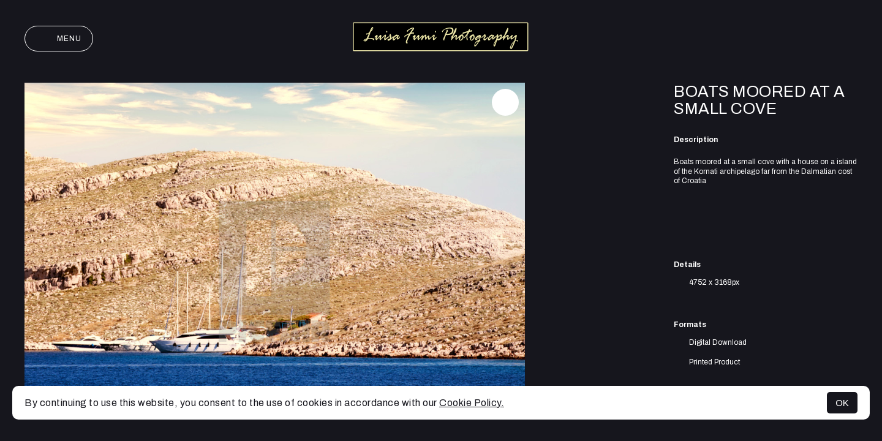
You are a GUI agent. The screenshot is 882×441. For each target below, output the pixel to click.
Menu (58, 38)
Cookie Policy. (471, 403)
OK (842, 403)
